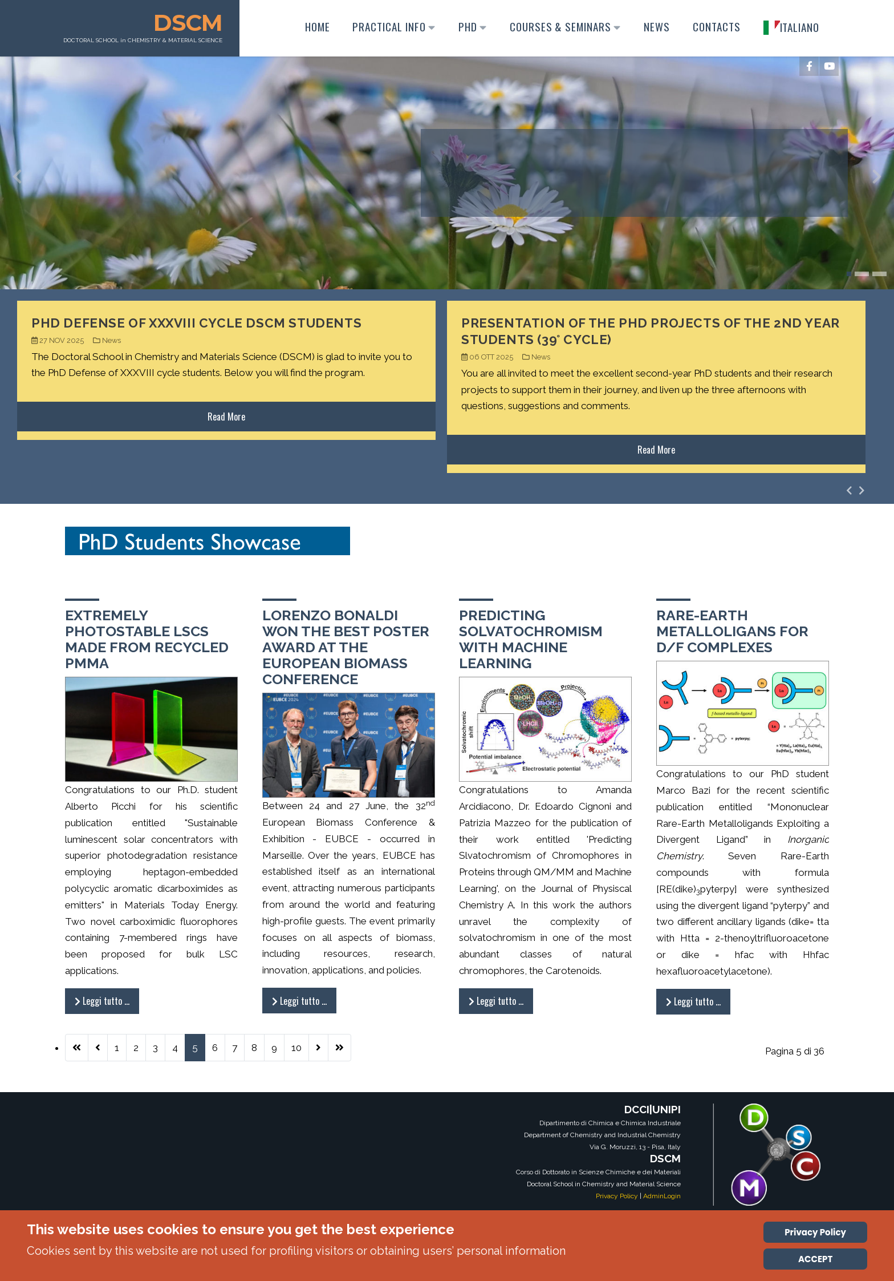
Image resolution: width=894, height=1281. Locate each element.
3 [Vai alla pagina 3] (155, 1047)
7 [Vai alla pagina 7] (234, 1047)
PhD (471, 26)
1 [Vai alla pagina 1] (117, 1047)
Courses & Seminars (563, 26)
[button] (849, 274)
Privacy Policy (617, 1196)
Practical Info (392, 26)
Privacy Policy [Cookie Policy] (815, 1232)
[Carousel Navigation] (855, 490)
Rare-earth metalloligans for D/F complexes (732, 631)
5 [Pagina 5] (195, 1047)
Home (315, 26)
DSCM (189, 23)
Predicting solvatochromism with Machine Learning (531, 639)
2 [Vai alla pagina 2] (136, 1047)
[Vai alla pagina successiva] (318, 1047)
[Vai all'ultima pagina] (339, 1047)
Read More (226, 416)
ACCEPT (815, 1259)
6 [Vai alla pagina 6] (215, 1047)
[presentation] (17, 179)
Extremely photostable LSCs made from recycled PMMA (147, 639)
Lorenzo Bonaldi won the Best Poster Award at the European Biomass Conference (345, 647)
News (655, 26)
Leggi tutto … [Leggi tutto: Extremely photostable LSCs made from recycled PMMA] (102, 1001)
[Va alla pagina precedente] (98, 1047)
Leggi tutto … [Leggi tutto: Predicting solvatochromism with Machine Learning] (496, 1001)
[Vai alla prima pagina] (76, 1047)
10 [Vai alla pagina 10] (296, 1047)
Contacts (715, 26)
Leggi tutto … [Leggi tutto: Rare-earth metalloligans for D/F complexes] (693, 1001)
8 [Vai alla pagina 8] (254, 1047)
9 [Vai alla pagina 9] (274, 1047)
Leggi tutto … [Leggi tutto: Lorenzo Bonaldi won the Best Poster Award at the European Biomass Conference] (299, 1001)
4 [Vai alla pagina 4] (175, 1047)
